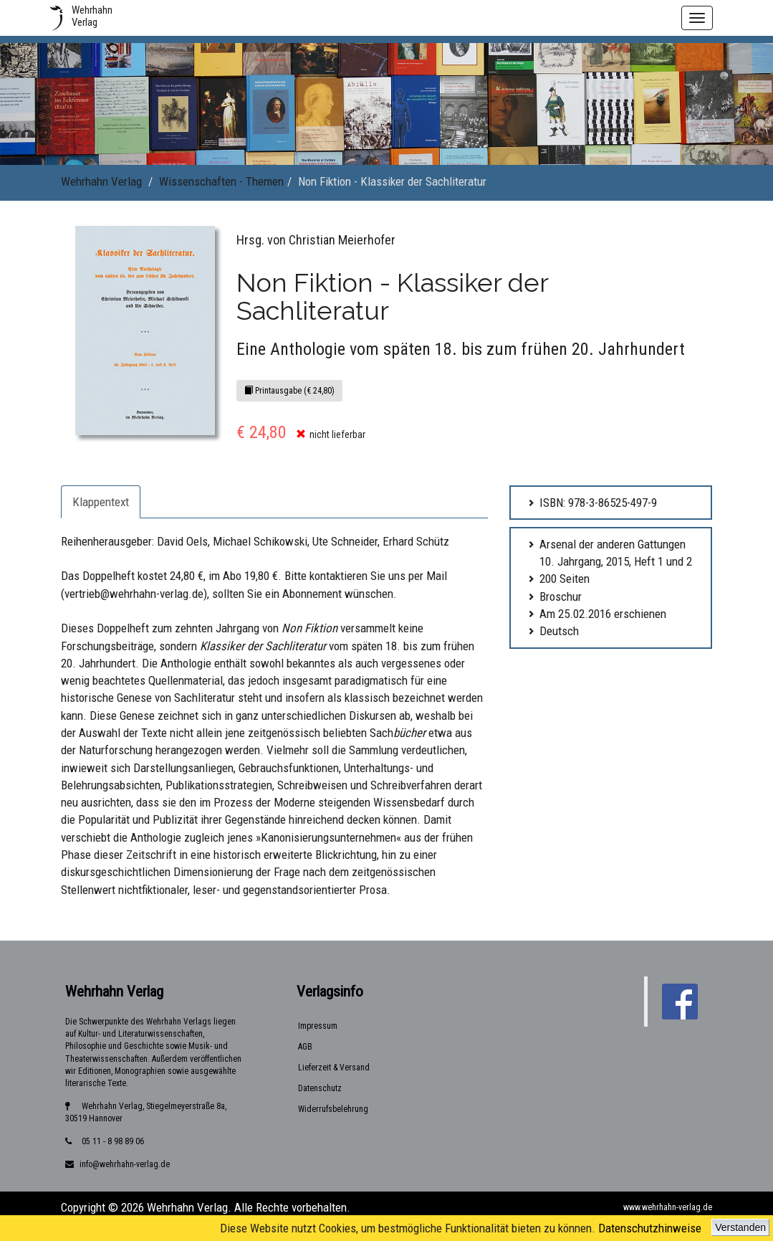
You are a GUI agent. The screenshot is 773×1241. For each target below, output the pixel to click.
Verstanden (740, 1227)
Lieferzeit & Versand (334, 1067)
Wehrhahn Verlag (101, 181)
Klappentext (100, 502)
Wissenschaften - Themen (221, 181)
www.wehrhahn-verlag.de (667, 1207)
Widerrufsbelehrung (333, 1109)
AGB (305, 1047)
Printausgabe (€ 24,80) (289, 391)
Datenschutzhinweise (649, 1228)
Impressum (317, 1026)
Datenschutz (320, 1088)
